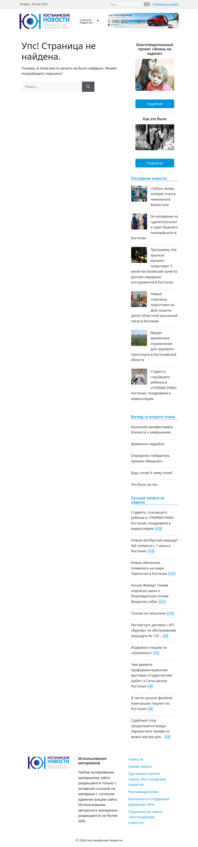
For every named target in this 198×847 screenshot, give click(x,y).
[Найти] (147, 4)
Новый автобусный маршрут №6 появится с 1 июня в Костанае (154, 545)
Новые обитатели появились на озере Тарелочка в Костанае (149, 568)
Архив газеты (140, 766)
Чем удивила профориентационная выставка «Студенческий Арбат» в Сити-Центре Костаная (151, 675)
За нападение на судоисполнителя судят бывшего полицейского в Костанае (154, 227)
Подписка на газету (165, 4)
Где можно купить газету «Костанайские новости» (147, 779)
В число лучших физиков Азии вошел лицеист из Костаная (152, 703)
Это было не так (144, 484)
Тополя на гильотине (148, 613)
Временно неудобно (147, 444)
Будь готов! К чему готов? (152, 472)
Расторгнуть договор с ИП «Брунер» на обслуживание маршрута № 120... (153, 630)
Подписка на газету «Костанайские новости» (145, 817)
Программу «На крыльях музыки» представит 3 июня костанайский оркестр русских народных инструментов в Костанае (154, 266)
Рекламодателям (143, 791)
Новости (135, 759)
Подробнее (155, 104)
